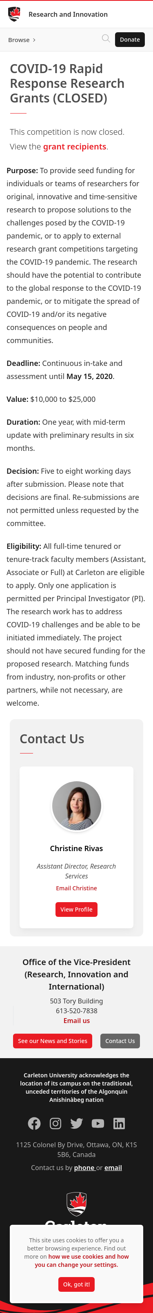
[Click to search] (106, 39)
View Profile (76, 909)
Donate (130, 39)
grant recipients (74, 146)
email (113, 1167)
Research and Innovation (68, 14)
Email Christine (76, 888)
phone (85, 1167)
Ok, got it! (76, 1284)
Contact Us (120, 1041)
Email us (77, 1020)
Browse (19, 40)
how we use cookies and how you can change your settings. (82, 1260)
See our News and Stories (52, 1041)
